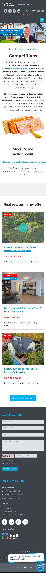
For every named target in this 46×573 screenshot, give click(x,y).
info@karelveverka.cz (13, 495)
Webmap (30, 552)
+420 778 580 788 (36, 11)
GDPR (21, 552)
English (28, 567)
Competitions (32, 49)
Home (11, 49)
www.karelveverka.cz (13, 498)
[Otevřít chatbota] (40, 567)
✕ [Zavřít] (42, 554)
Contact (13, 552)
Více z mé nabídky (23, 398)
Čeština (18, 567)
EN (26, 14)
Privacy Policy (11, 463)
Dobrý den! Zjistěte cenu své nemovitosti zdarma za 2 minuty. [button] (26, 557)
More (20, 49)
